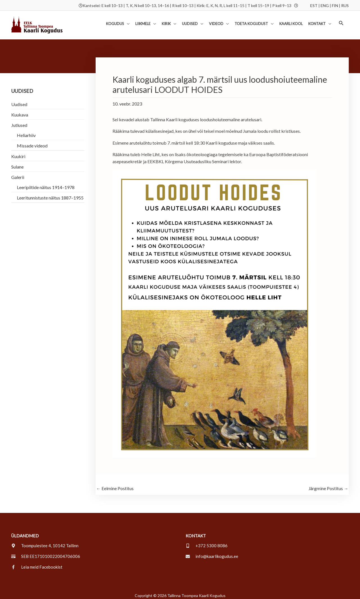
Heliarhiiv (26, 131)
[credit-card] (45, 553)
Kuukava (19, 111)
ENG (325, 5)
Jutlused (19, 121)
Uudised (19, 101)
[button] (341, 21)
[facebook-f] (36, 563)
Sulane (17, 163)
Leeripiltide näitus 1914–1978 (46, 184)
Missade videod (32, 142)
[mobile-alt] (207, 542)
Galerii (17, 173)
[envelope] (212, 553)
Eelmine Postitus (115, 485)
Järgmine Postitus (328, 485)
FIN (335, 5)
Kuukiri (18, 153)
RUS (345, 5)
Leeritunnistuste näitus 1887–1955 (50, 194)
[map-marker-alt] (44, 542)
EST (314, 5)
